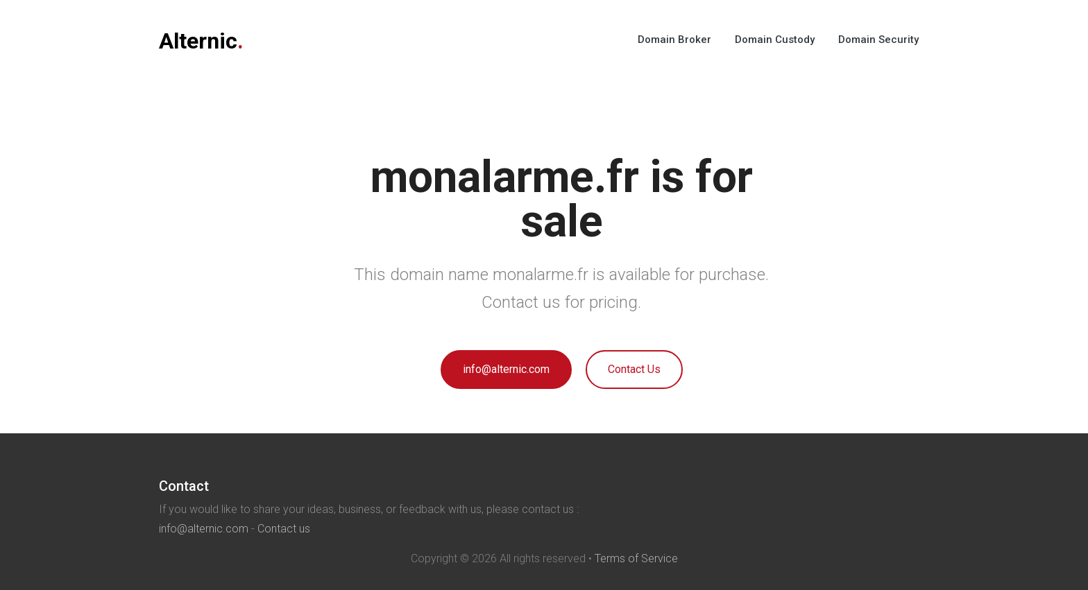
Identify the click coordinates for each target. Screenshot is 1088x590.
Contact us (283, 528)
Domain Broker (674, 39)
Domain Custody (775, 39)
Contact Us (634, 369)
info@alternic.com (506, 369)
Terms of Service (636, 558)
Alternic (201, 41)
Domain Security (878, 39)
